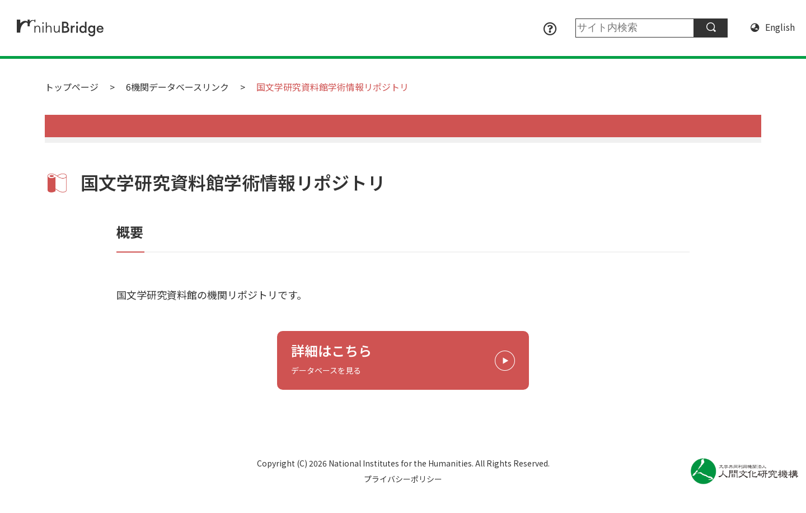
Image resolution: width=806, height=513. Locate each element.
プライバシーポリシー (403, 478)
